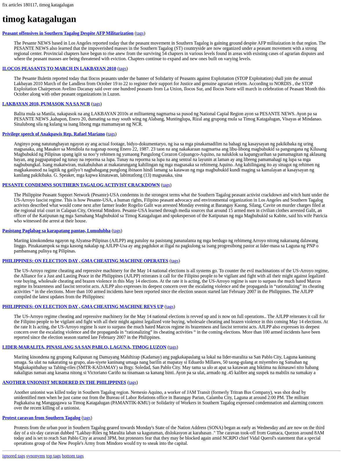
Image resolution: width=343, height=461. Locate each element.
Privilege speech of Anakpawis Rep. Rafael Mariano (53, 133)
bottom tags (73, 455)
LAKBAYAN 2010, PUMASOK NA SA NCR (46, 103)
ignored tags (13, 455)
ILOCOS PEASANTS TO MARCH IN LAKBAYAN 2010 (59, 68)
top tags (53, 455)
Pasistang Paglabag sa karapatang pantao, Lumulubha (56, 230)
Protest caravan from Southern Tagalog (41, 417)
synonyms (35, 455)
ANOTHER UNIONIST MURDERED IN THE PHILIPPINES (64, 382)
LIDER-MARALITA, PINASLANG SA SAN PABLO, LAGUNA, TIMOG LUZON (84, 347)
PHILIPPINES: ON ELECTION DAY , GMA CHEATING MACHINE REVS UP (82, 306)
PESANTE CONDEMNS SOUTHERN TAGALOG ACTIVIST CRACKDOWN (81, 184)
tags (140, 33)
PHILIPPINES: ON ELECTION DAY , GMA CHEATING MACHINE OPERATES (85, 260)
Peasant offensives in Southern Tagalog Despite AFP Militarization (68, 33)
